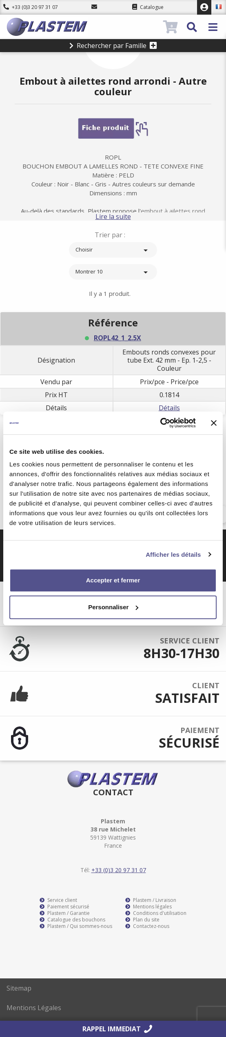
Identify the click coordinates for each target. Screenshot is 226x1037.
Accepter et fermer (113, 580)
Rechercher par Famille (113, 45)
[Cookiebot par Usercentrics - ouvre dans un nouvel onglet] (160, 423)
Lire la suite (113, 216)
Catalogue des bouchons (72, 920)
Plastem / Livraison (150, 900)
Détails (169, 407)
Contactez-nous (147, 926)
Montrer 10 (113, 272)
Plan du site (142, 920)
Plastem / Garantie (65, 913)
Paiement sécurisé (64, 907)
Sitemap (19, 988)
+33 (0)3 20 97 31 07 (30, 7)
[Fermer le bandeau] (214, 423)
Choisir (113, 250)
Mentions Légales (34, 1007)
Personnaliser (113, 607)
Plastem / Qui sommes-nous (76, 926)
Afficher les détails (173, 554)
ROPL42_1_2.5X (117, 337)
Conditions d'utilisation (155, 913)
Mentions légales (148, 907)
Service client (58, 900)
